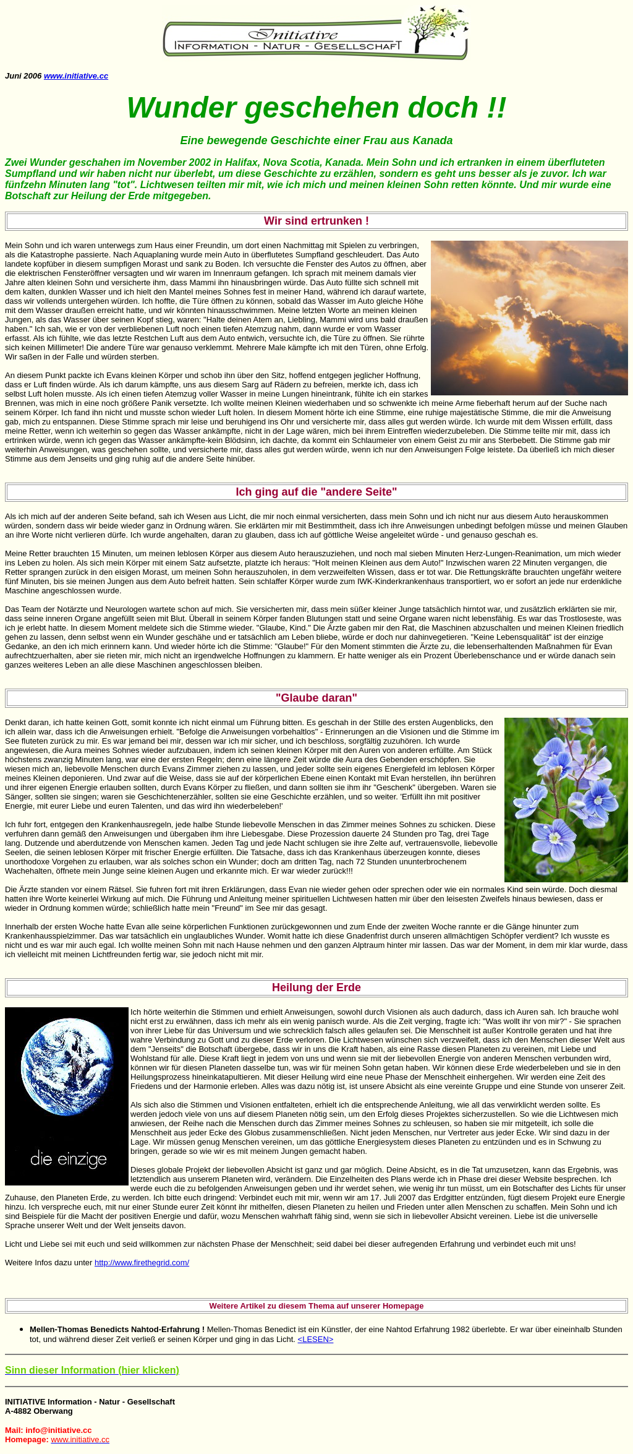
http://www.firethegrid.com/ (142, 1262)
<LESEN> (316, 1339)
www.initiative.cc (76, 75)
